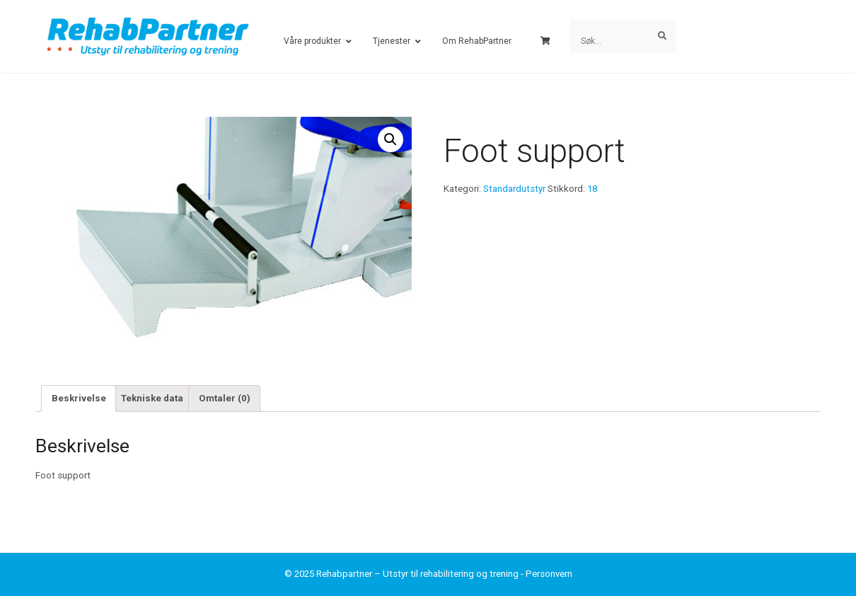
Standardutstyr (514, 188)
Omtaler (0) (224, 398)
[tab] (78, 398)
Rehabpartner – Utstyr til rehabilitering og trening (417, 573)
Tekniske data (152, 398)
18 (592, 188)
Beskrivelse (79, 398)
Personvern (549, 573)
